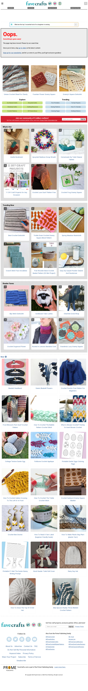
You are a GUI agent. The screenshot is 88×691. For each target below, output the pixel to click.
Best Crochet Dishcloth (16, 235)
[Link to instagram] (28, 639)
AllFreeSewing (50, 649)
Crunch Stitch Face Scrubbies (16, 271)
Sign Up (83, 119)
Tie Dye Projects (75, 103)
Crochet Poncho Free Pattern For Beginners (73, 389)
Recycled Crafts (32, 103)
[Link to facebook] (9, 639)
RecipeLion (72, 639)
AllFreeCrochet (50, 637)
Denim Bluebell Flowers (44, 388)
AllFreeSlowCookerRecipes (77, 644)
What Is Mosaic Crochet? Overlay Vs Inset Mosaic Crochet (73, 426)
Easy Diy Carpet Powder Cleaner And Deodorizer (71, 272)
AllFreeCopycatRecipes (76, 642)
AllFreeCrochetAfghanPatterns (55, 644)
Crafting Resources (32, 107)
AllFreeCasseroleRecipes (76, 647)
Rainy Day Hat (73, 571)
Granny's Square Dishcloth (72, 94)
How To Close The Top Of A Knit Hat (22, 609)
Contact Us (28, 646)
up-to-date (22, 48)
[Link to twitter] (15, 639)
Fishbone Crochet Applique (44, 461)
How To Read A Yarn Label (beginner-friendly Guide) (44, 536)
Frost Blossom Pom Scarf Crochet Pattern (15, 426)
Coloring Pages (55, 111)
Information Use (52, 120)
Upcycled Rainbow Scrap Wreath (44, 157)
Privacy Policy (44, 120)
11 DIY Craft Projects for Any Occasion (16, 193)
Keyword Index (15, 653)
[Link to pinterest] (21, 639)
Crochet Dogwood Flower (16, 347)
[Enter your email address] (57, 626)
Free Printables (55, 103)
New (4, 357)
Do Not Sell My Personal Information (21, 650)
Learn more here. (60, 667)
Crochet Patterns (12, 111)
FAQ (35, 646)
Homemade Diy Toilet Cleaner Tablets (71, 158)
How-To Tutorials (76, 107)
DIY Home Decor (32, 111)
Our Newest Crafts (12, 103)
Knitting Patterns (76, 111)
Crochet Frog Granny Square (71, 192)
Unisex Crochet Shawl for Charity (16, 94)
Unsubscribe (21, 661)
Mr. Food (71, 637)
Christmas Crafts (12, 107)
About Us (9, 646)
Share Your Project (9, 657)
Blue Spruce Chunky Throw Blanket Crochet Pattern (65, 609)
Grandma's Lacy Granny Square (71, 347)
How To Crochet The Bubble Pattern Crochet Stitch (44, 426)
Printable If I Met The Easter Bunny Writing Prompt (15, 572)
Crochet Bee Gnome (15, 535)
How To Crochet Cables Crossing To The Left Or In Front (15, 499)
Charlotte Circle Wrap (71, 314)
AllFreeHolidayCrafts (52, 642)
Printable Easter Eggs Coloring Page (73, 462)
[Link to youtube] (34, 639)
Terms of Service (34, 657)
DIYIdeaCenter (50, 647)
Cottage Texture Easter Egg (15, 461)
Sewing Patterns (55, 107)
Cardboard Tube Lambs (44, 314)
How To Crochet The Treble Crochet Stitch (44, 499)
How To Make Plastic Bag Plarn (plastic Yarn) (73, 536)
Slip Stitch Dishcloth (16, 314)
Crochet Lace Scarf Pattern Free (44, 192)
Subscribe (22, 657)
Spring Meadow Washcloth (71, 235)
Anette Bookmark (16, 157)
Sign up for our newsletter (12, 53)
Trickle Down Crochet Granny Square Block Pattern (44, 236)
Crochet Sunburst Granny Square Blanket (73, 499)
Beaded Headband (15, 388)
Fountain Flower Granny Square (44, 94)
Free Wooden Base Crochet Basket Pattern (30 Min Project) (44, 272)
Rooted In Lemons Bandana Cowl (44, 347)
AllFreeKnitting (50, 639)
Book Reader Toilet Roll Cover (44, 571)
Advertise (18, 646)
